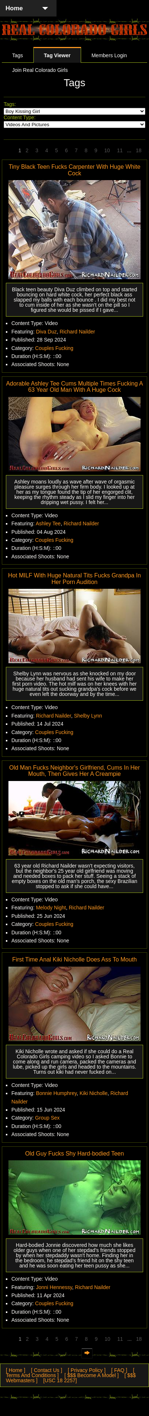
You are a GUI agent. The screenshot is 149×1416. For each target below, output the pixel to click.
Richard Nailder (77, 332)
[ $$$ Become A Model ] (92, 1375)
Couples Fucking (54, 348)
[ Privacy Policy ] (87, 1370)
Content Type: (20, 117)
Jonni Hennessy (54, 1287)
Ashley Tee (48, 523)
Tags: (10, 104)
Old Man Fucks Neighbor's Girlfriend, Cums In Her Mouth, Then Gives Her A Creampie (74, 770)
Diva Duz (46, 332)
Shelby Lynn (88, 716)
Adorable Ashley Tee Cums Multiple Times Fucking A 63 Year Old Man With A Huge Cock (74, 386)
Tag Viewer (57, 55)
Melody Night (51, 907)
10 (107, 150)
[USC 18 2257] (60, 1380)
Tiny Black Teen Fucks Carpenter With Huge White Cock (74, 170)
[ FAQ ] (119, 1370)
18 (139, 150)
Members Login (109, 55)
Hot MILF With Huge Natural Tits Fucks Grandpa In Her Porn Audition (74, 578)
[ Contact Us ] (46, 1370)
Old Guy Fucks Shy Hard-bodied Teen (74, 1153)
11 (120, 150)
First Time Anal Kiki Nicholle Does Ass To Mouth (74, 959)
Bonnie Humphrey (56, 1093)
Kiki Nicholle (94, 1093)
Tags (17, 55)
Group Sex (47, 1118)
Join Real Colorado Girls (40, 70)
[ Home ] (15, 1370)
